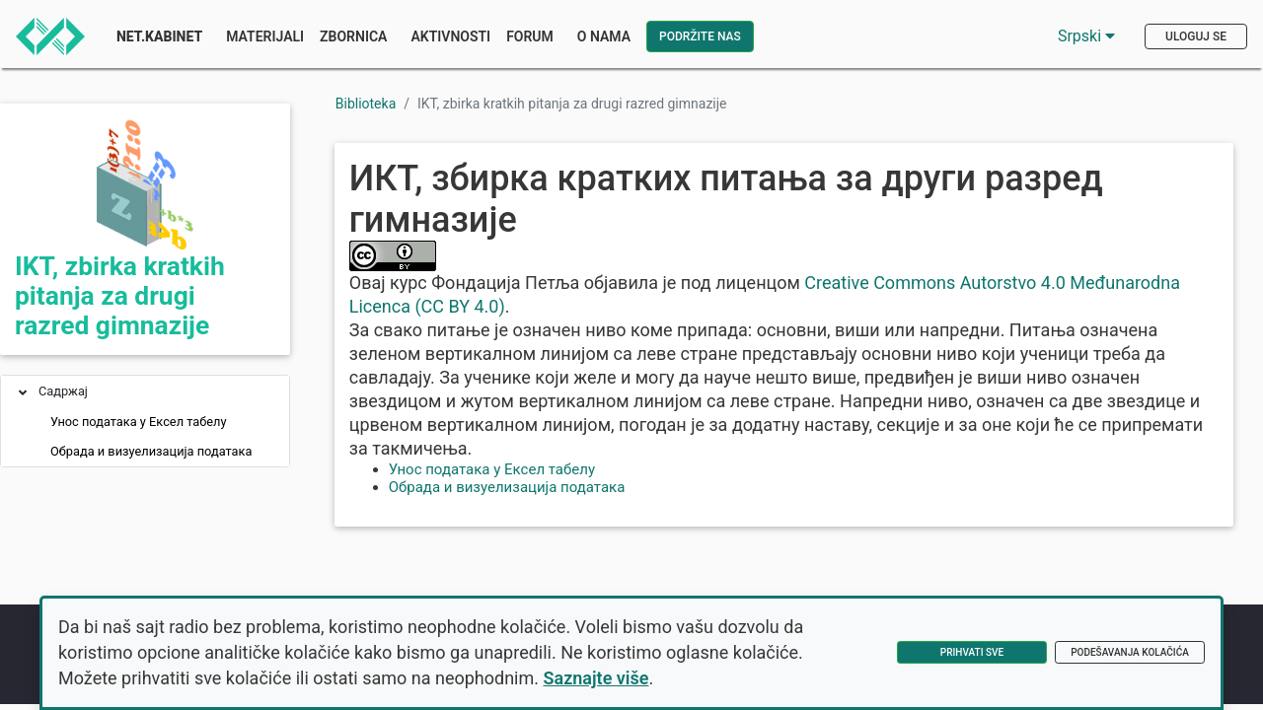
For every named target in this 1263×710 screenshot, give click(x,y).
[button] (23, 394)
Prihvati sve (971, 652)
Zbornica (353, 36)
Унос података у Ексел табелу (138, 421)
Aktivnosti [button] (450, 36)
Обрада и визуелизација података (151, 451)
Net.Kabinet (159, 36)
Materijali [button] (265, 36)
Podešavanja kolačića (1130, 652)
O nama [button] (604, 36)
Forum (530, 36)
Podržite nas (700, 36)
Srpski (1086, 36)
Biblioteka (366, 103)
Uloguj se (1195, 36)
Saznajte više (596, 678)
